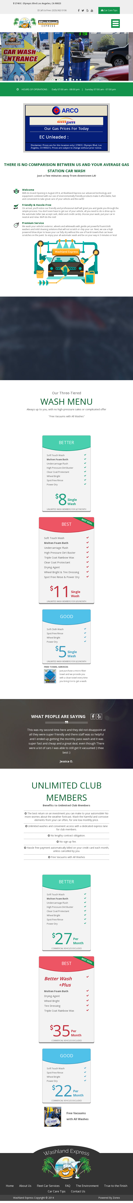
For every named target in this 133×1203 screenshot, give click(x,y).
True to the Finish (115, 1188)
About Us (25, 1188)
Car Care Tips (108, 10)
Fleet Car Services (48, 1188)
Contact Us (78, 1194)
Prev (4, 57)
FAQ (67, 1188)
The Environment (87, 1188)
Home (10, 1188)
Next (128, 57)
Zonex (114, 1199)
